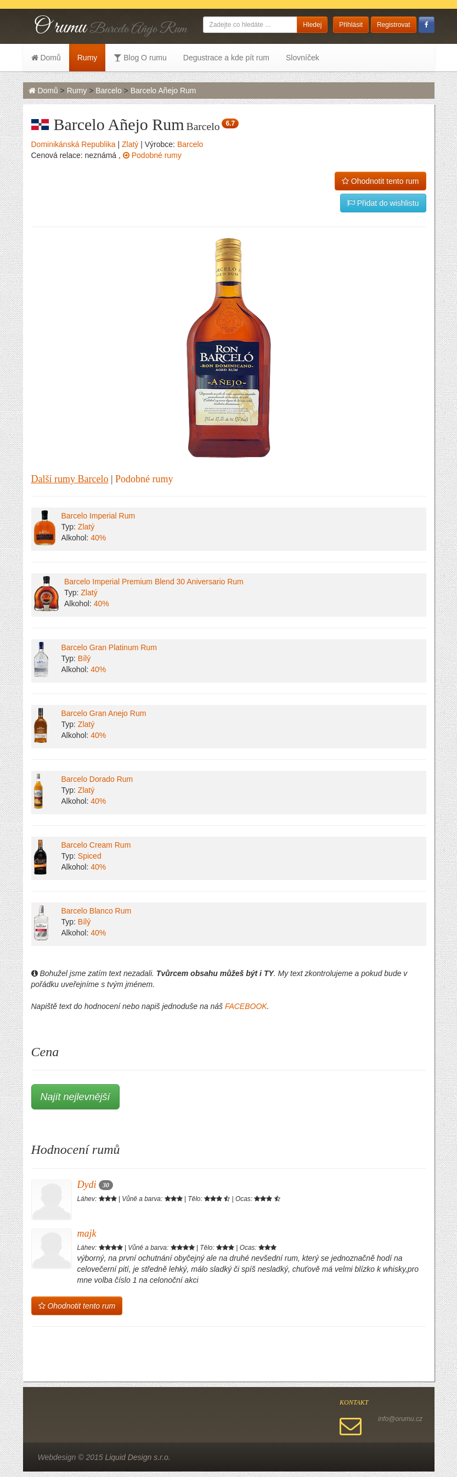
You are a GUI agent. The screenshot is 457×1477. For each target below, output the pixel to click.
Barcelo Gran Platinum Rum (109, 647)
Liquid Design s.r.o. (137, 1457)
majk (87, 1233)
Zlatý (130, 144)
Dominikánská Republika (73, 144)
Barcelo (108, 90)
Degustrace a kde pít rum (226, 57)
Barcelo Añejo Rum (163, 90)
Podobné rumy (152, 155)
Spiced (89, 856)
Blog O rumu (140, 57)
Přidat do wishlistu (383, 203)
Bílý (84, 658)
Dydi (95, 1184)
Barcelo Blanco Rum (96, 910)
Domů (46, 57)
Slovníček (302, 57)
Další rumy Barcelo (70, 478)
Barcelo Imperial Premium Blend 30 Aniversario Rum (154, 581)
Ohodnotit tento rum (380, 181)
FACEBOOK (246, 1006)
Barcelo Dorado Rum (97, 779)
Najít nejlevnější (75, 1096)
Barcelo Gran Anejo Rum (103, 713)
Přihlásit (351, 25)
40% (98, 537)
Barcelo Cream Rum (96, 845)
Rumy (87, 57)
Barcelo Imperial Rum (98, 515)
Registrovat (393, 25)
